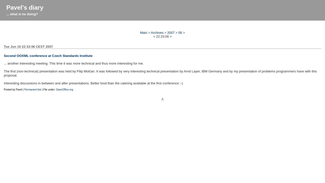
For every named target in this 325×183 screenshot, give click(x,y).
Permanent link (32, 89)
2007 (171, 33)
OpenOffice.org (64, 89)
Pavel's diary (24, 7)
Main (143, 33)
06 (180, 33)
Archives (157, 33)
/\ (162, 99)
